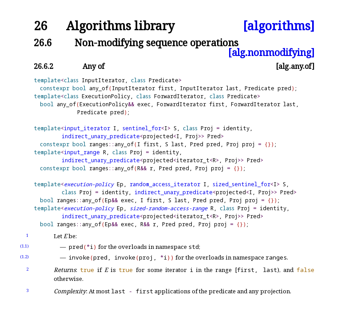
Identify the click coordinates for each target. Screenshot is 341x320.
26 (40, 26)
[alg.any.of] (295, 66)
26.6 (43, 42)
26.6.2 (43, 66)
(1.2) (24, 257)
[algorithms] (278, 26)
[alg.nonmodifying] (271, 52)
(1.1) (24, 246)
